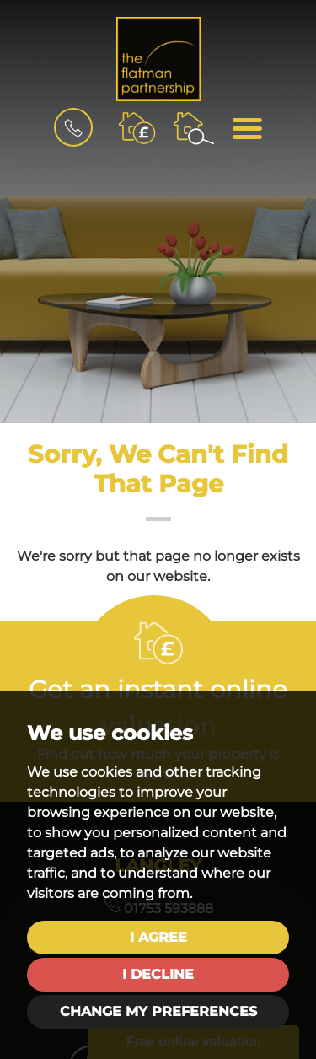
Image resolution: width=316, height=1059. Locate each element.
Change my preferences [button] (158, 1011)
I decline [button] (158, 974)
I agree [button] (158, 937)
